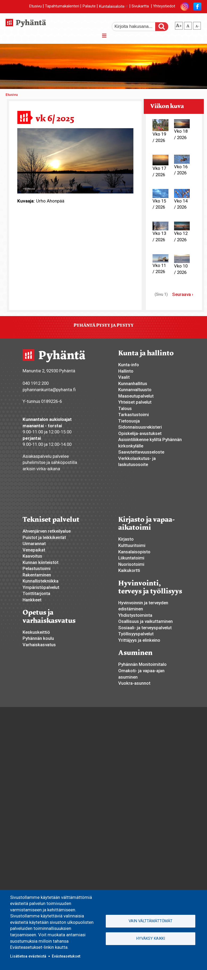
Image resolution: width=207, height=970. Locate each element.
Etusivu (35, 6)
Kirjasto (126, 539)
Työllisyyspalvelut (136, 633)
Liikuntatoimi (131, 558)
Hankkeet (32, 599)
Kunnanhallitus (132, 383)
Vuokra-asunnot (134, 683)
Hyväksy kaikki (150, 938)
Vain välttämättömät (150, 921)
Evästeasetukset (66, 956)
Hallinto (125, 371)
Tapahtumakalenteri (62, 6)
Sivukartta (140, 6)
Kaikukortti (129, 570)
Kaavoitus (32, 556)
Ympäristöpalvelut (41, 587)
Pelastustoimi (36, 568)
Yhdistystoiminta (135, 615)
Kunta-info (128, 364)
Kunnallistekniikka (40, 581)
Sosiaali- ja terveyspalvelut (145, 627)
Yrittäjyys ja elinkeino (139, 640)
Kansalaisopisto (134, 551)
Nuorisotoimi (131, 564)
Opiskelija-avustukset (140, 433)
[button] (75, 160)
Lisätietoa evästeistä (28, 956)
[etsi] (137, 26)
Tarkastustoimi (133, 414)
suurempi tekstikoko (179, 24)
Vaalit (124, 377)
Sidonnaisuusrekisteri (140, 427)
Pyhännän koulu (38, 638)
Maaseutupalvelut (136, 396)
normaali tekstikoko (188, 24)
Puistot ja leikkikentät (44, 537)
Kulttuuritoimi (131, 545)
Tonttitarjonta (36, 593)
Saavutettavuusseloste (141, 452)
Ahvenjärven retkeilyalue (47, 531)
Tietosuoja (129, 421)
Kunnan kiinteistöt (40, 562)
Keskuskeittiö (36, 632)
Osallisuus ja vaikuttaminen (145, 621)
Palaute (89, 6)
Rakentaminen (37, 574)
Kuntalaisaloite (113, 6)
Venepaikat (34, 550)
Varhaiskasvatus (39, 644)
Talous (125, 408)
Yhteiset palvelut (134, 402)
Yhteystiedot (164, 6)
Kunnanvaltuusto (134, 389)
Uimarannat (34, 543)
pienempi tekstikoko (197, 24)
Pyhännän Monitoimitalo (142, 664)
